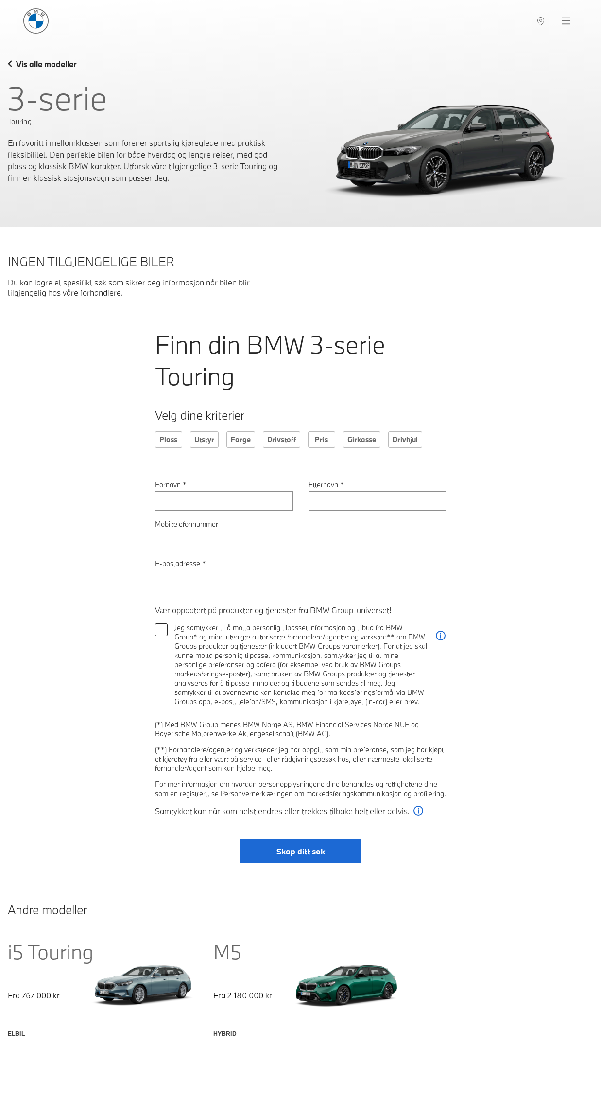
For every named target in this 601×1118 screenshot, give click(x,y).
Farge (241, 439)
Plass (168, 439)
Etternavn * (326, 484)
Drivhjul (405, 439)
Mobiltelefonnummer (186, 524)
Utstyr (204, 439)
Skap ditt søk (300, 851)
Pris (321, 439)
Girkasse (361, 439)
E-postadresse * (180, 563)
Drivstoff (281, 439)
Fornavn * (171, 484)
